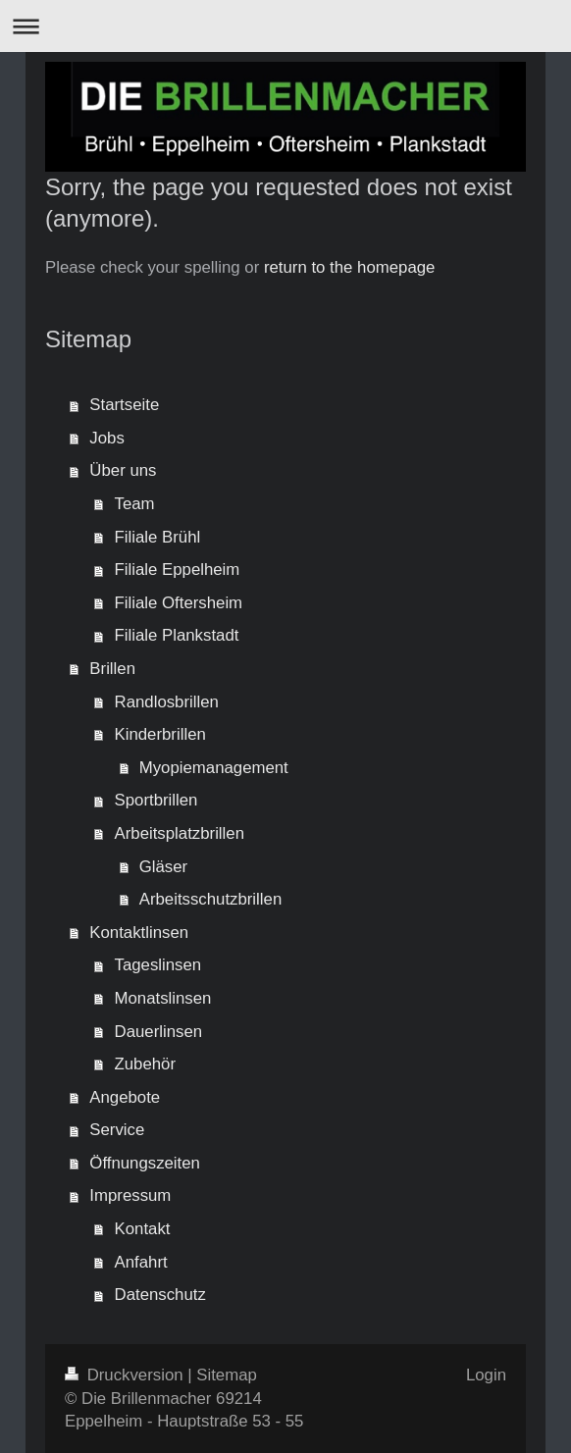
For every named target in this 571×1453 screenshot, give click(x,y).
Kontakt (143, 1228)
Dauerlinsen (159, 1031)
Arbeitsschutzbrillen (211, 899)
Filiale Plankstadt (177, 635)
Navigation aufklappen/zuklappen (285, 26)
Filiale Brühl (158, 537)
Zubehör (146, 1064)
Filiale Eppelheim (177, 569)
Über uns (122, 470)
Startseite (124, 404)
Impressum (130, 1195)
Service (116, 1129)
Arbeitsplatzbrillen (179, 833)
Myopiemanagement (213, 767)
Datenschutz (160, 1294)
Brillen (112, 668)
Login (486, 1375)
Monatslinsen (163, 998)
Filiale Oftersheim (179, 603)
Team (135, 503)
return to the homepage (349, 267)
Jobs (106, 438)
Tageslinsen (158, 965)
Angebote (124, 1097)
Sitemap (226, 1375)
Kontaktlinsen (138, 932)
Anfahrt (141, 1262)
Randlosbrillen (167, 702)
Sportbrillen (156, 800)
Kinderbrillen (160, 734)
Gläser (163, 866)
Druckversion (126, 1375)
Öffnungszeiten (144, 1163)
